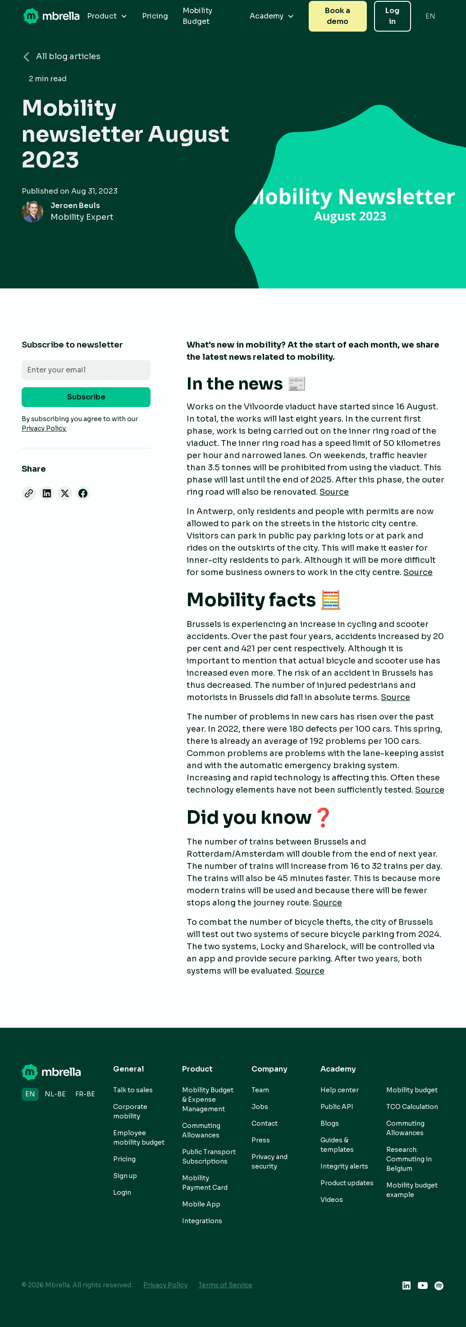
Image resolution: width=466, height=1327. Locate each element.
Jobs (259, 1107)
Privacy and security (269, 1161)
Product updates (347, 1183)
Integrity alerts (344, 1166)
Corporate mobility (130, 1111)
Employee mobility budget (138, 1137)
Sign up (125, 1176)
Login (122, 1192)
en (30, 1094)
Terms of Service (225, 1285)
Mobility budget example (412, 1190)
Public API (336, 1107)
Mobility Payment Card (205, 1183)
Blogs (329, 1123)
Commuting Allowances (201, 1130)
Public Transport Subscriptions (209, 1156)
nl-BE (55, 1094)
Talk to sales (133, 1090)
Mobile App (201, 1204)
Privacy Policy (165, 1285)
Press (260, 1140)
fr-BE (85, 1094)
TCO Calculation (412, 1107)
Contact (264, 1123)
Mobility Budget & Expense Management (207, 1099)
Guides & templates (337, 1145)
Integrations (202, 1221)
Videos (331, 1200)
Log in (392, 16)
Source (334, 492)
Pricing (155, 16)
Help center (339, 1090)
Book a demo (337, 16)
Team (260, 1090)
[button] (107, 16)
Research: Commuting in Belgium (409, 1159)
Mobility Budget (197, 16)
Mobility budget (412, 1090)
